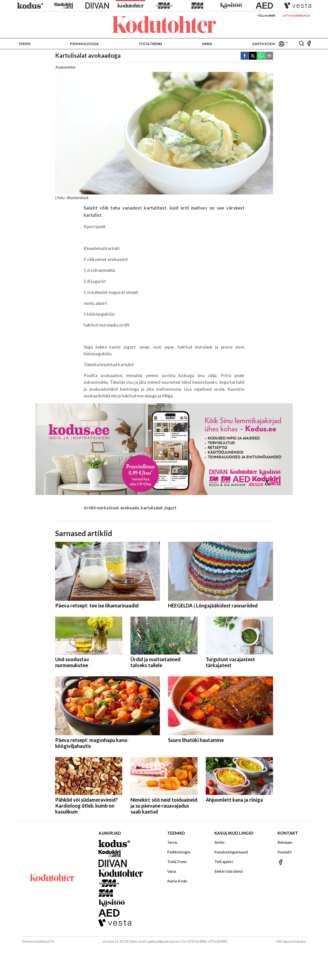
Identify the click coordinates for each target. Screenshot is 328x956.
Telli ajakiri (266, 15)
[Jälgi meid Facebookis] (309, 43)
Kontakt (285, 851)
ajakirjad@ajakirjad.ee (163, 941)
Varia (207, 44)
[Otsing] (301, 43)
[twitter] (253, 56)
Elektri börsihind (228, 871)
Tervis (24, 44)
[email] (269, 56)
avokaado (129, 507)
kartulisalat (152, 507)
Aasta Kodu (263, 44)
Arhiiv (219, 842)
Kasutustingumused (231, 851)
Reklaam (285, 842)
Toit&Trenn (150, 44)
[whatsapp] (261, 56)
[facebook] (245, 56)
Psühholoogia (84, 44)
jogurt (171, 507)
